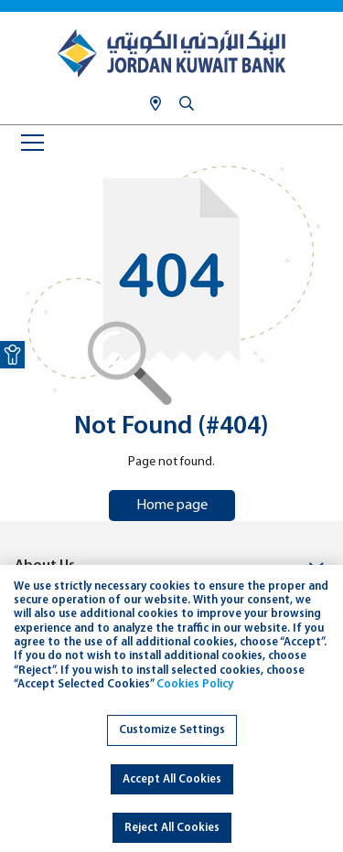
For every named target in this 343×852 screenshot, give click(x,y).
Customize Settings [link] (172, 730)
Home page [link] (172, 505)
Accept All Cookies (172, 779)
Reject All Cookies (172, 828)
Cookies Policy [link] (194, 684)
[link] (12, 354)
